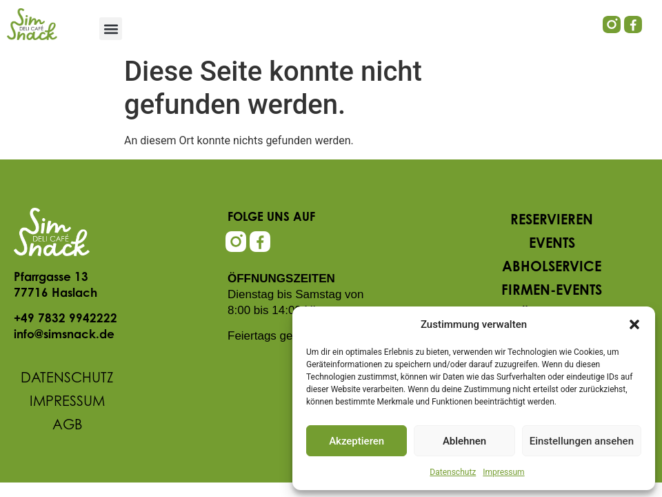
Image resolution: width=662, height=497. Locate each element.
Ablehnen (464, 441)
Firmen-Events (551, 291)
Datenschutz (453, 472)
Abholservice (551, 268)
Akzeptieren (356, 441)
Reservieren (551, 221)
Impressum (503, 472)
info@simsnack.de (64, 335)
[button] (634, 324)
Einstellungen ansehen (582, 441)
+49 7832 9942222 (65, 319)
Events (552, 244)
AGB (67, 426)
